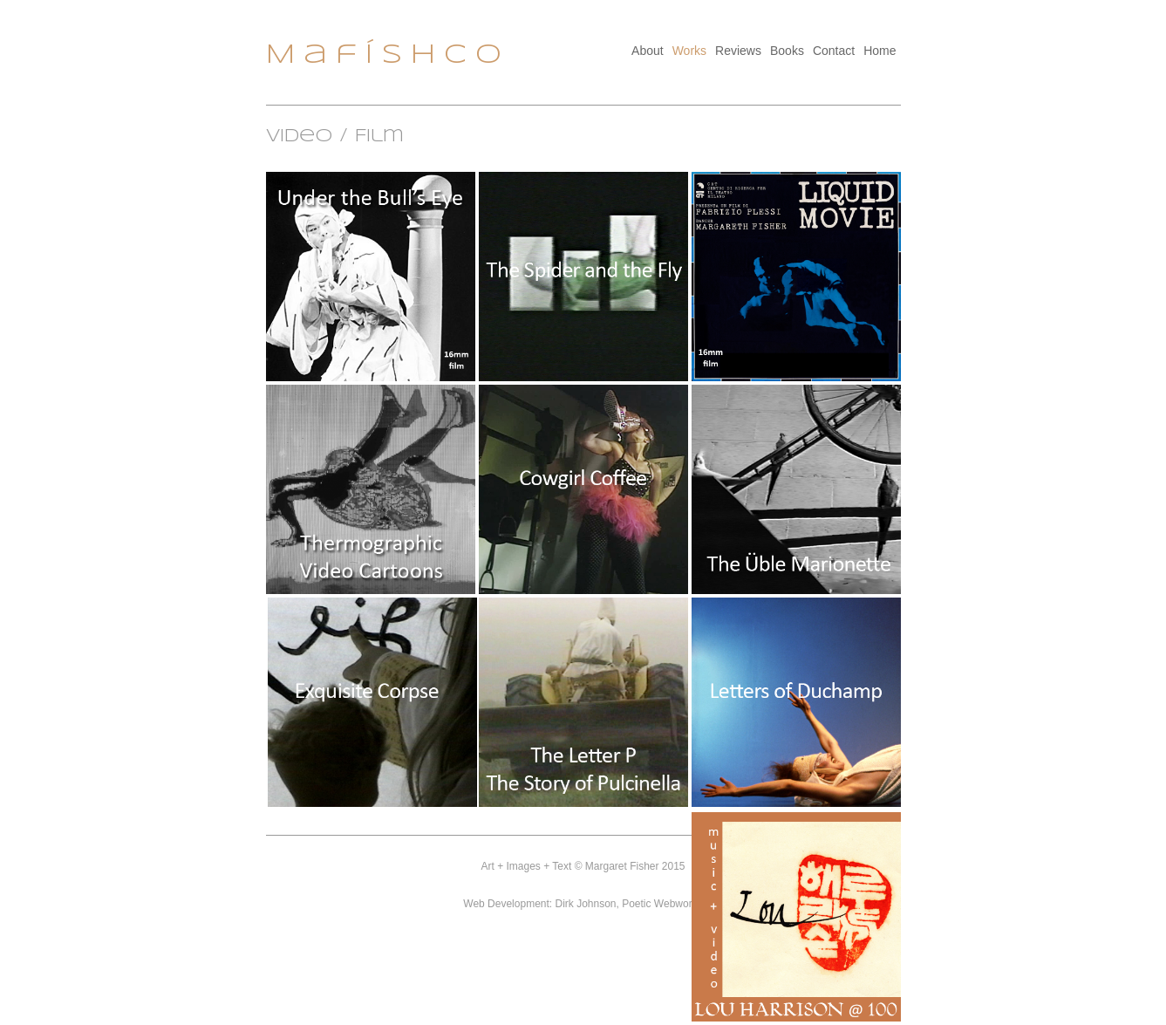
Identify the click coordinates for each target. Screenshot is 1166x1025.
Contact (834, 51)
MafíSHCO (388, 55)
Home (879, 51)
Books (787, 51)
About (647, 51)
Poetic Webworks (662, 904)
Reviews (738, 51)
